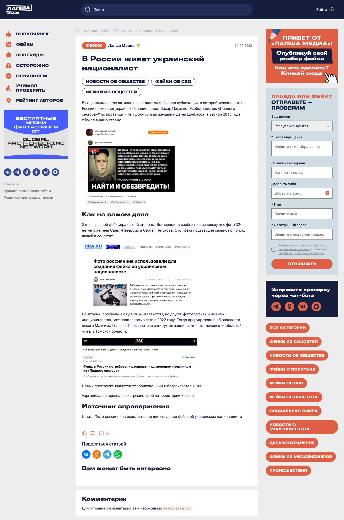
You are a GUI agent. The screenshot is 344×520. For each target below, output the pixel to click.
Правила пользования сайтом (27, 191)
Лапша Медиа (121, 45)
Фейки (94, 45)
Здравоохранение (291, 442)
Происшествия (288, 470)
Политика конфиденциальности (28, 197)
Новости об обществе (115, 81)
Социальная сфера (293, 410)
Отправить (302, 263)
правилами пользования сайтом (301, 252)
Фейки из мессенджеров (300, 456)
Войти (324, 9)
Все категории (287, 327)
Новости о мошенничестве (290, 426)
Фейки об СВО (173, 81)
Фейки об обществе (293, 396)
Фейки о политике (292, 369)
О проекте (11, 184)
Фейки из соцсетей (111, 92)
